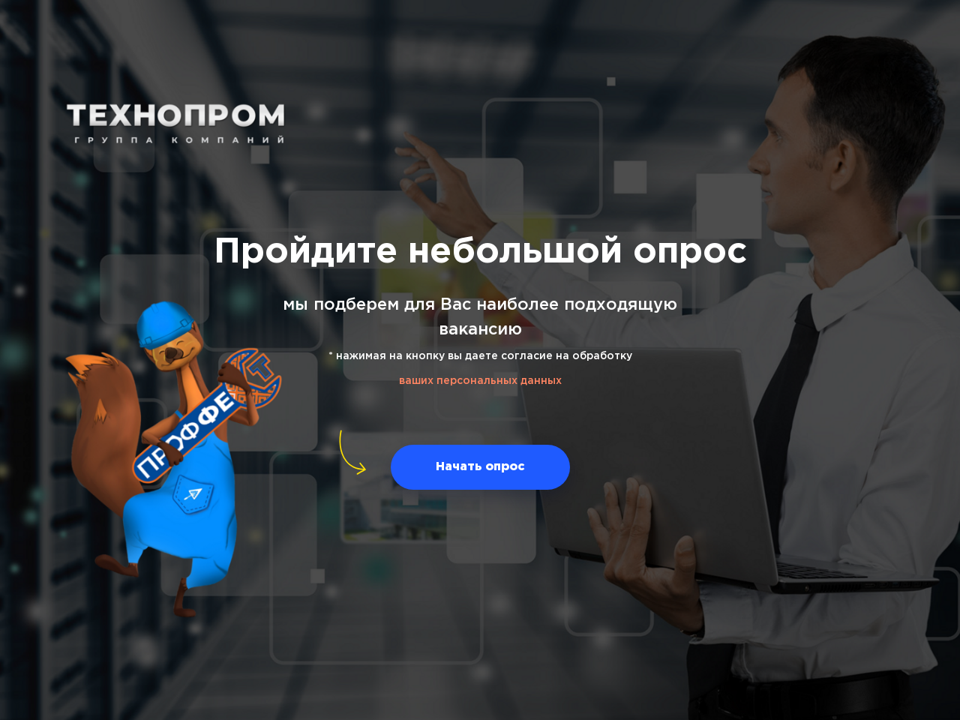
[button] (480, 467)
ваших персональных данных (480, 381)
